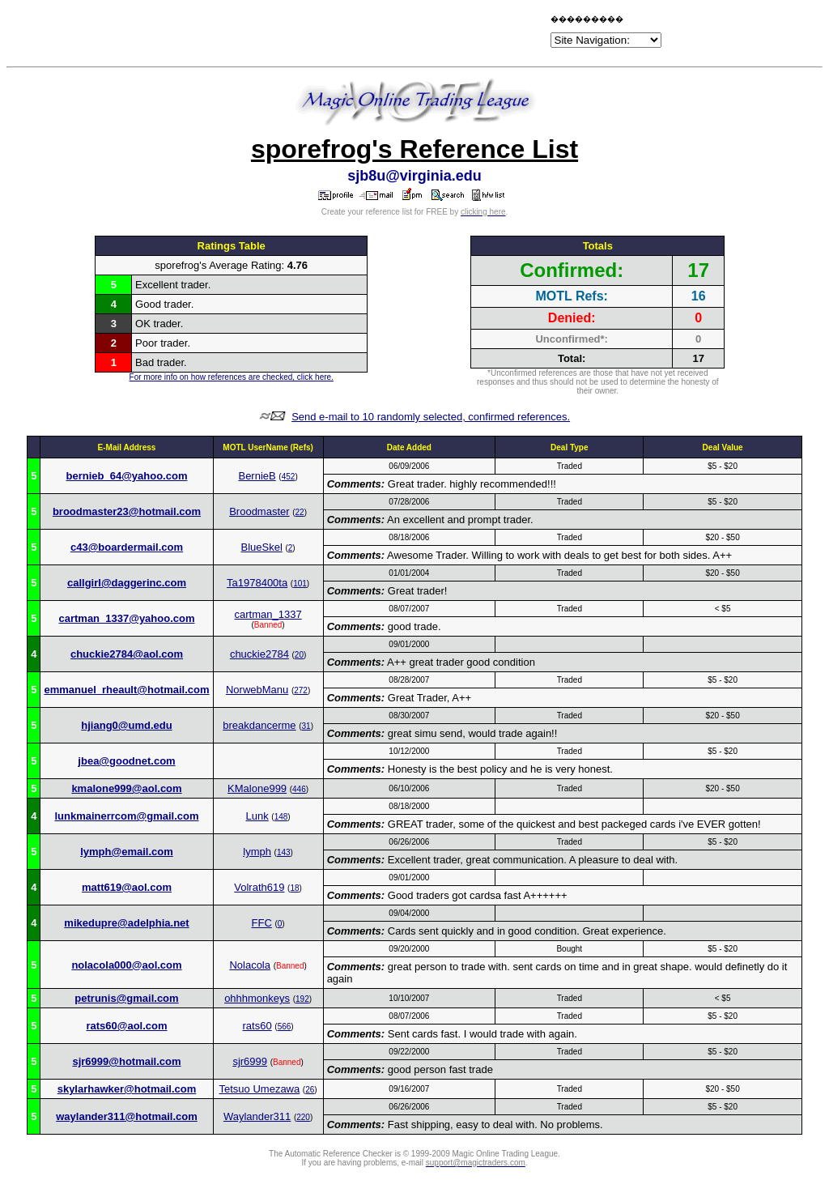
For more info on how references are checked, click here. (232, 377)
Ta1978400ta (257, 583)
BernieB (256, 476)
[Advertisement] (357, 34)
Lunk (257, 816)
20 (299, 654)
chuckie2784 (259, 654)
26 (309, 1089)
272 (301, 690)
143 (284, 852)
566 (284, 1026)
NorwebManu (257, 690)
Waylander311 (257, 1116)
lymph (257, 852)
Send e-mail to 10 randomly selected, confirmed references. (430, 417)
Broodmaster (259, 511)
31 (306, 726)
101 (300, 583)
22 (299, 512)
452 (288, 476)
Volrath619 (259, 887)
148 (281, 816)
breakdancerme (259, 725)
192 (302, 999)
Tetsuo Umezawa (259, 1089)
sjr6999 (249, 1061)
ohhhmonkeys (257, 998)
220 (303, 1117)
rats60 (257, 1026)
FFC (262, 923)
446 (299, 789)
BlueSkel (262, 547)
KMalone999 (257, 788)
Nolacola (249, 965)
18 (294, 888)
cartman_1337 (268, 614)
